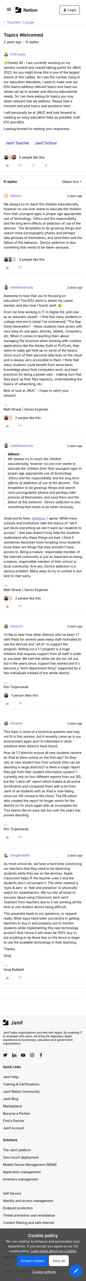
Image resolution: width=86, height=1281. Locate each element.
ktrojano (16, 626)
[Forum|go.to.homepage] (26, 10)
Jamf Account (13, 1128)
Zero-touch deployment (21, 1157)
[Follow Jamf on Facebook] (41, 1055)
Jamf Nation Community (21, 1091)
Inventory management (20, 1179)
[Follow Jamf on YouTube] (23, 1055)
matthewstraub (21, 287)
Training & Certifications (21, 1084)
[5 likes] (24, 157)
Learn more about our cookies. (54, 1251)
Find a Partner (13, 1121)
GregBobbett (20, 855)
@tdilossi (38, 518)
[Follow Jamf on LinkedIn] (14, 1055)
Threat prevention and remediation (29, 1215)
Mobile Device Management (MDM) (30, 1165)
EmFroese (17, 54)
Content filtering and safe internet (28, 1223)
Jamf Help (11, 1077)
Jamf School (45, 143)
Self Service (12, 1193)
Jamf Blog (10, 1099)
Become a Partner (16, 1113)
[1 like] (21, 695)
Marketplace (12, 1106)
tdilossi (15, 196)
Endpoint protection (18, 1208)
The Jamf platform (17, 1150)
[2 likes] (22, 417)
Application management (22, 1172)
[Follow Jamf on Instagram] (32, 1055)
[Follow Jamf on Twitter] (5, 1055)
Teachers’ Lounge (20, 22)
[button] (9, 11)
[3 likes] (24, 259)
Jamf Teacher (17, 143)
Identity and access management (28, 1201)
